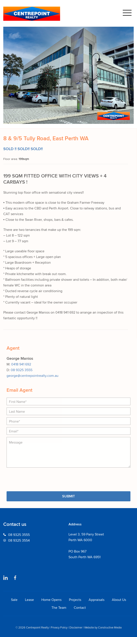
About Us (119, 600)
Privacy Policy (59, 627)
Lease (29, 600)
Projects (75, 600)
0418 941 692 (21, 364)
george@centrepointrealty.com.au (32, 375)
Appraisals (96, 600)
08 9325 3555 (21, 370)
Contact (80, 607)
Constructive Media (110, 627)
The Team (58, 607)
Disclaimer (75, 627)
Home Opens (51, 600)
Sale (14, 600)
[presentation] (40, 478)
